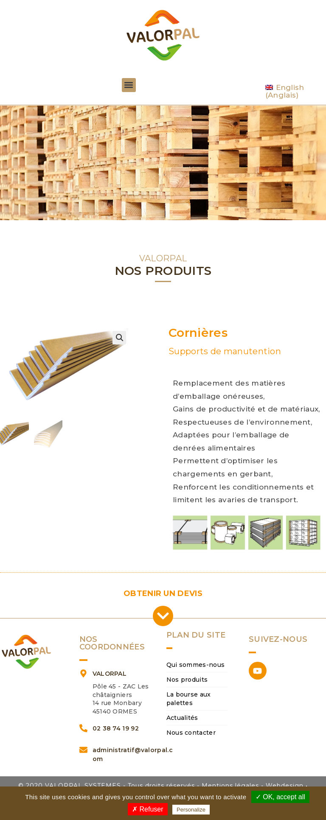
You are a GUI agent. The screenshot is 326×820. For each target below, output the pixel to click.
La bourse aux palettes (188, 699)
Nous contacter (191, 732)
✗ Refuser (147, 809)
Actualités (182, 718)
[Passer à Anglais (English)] (292, 91)
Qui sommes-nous (195, 665)
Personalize (191, 809)
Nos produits (187, 679)
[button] (129, 85)
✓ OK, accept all (280, 796)
